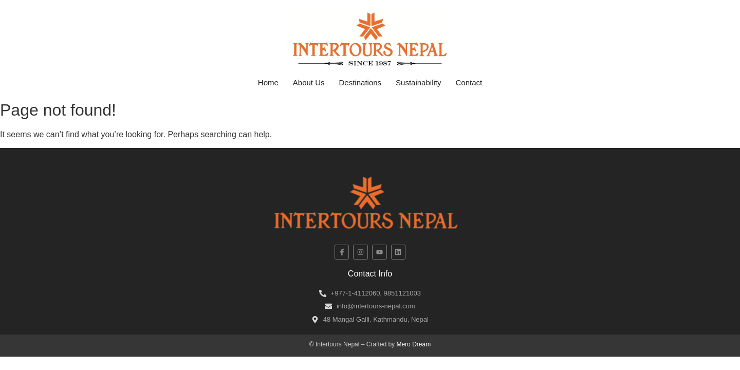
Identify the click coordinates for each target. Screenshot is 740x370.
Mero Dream (413, 344)
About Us (309, 82)
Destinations (360, 82)
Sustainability (418, 82)
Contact (468, 82)
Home (268, 82)
